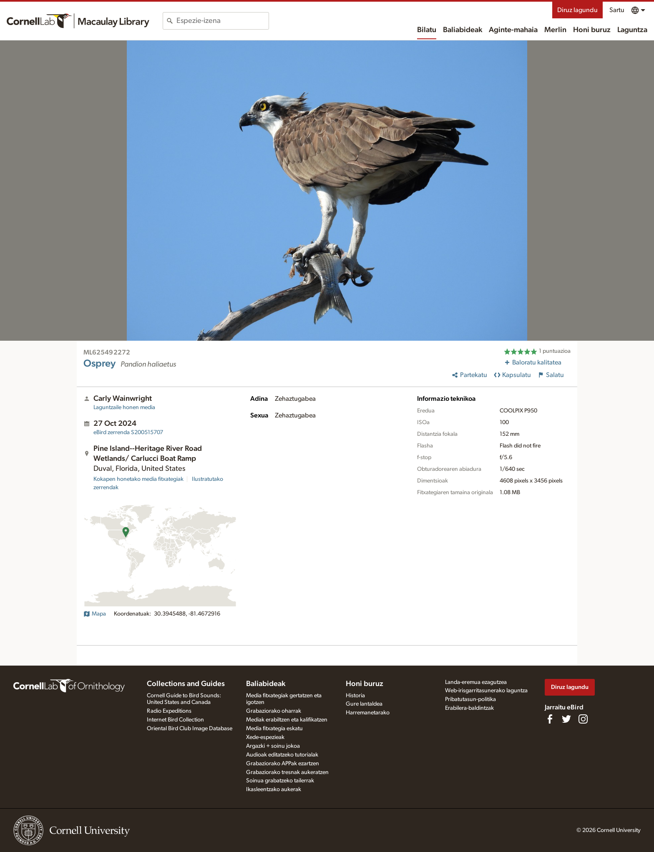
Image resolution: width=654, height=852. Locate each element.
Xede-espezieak (265, 737)
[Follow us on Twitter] (566, 719)
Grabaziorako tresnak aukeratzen (287, 772)
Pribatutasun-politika (470, 699)
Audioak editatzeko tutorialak (282, 755)
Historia (355, 696)
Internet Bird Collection (175, 720)
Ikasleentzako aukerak (273, 789)
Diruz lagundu (577, 10)
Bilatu (426, 30)
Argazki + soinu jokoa (273, 746)
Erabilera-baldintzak (469, 708)
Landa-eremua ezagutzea (476, 682)
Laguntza (632, 30)
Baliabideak (462, 30)
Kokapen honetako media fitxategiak (138, 479)
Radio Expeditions (169, 711)
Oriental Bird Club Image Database (189, 728)
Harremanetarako (368, 713)
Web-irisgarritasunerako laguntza (486, 691)
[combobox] (222, 21)
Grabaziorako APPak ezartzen (282, 764)
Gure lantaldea (364, 704)
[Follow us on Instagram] (583, 719)
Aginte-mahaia (513, 30)
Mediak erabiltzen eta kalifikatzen (286, 720)
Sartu (616, 10)
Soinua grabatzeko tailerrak (280, 781)
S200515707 (128, 432)
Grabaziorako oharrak (273, 711)
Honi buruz (592, 30)
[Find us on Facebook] (550, 719)
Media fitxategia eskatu (274, 728)
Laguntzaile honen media (124, 407)
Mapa (94, 614)
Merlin (555, 30)
